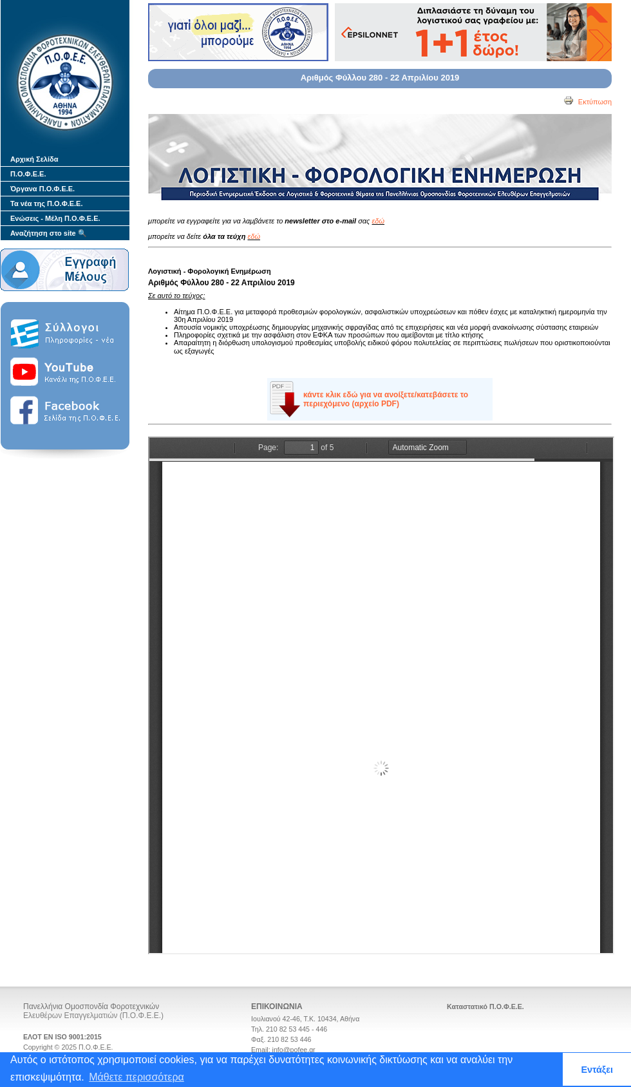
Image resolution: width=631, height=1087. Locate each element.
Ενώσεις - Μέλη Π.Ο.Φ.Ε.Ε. (55, 218)
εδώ (378, 221)
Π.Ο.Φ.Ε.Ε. (28, 174)
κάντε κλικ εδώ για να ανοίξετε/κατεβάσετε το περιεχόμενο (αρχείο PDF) (385, 399)
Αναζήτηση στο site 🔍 (48, 233)
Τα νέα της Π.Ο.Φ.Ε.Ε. (46, 203)
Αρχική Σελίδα (34, 159)
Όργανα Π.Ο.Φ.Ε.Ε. (42, 189)
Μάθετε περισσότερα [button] (136, 1077)
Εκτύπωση (587, 102)
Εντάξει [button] (597, 1069)
